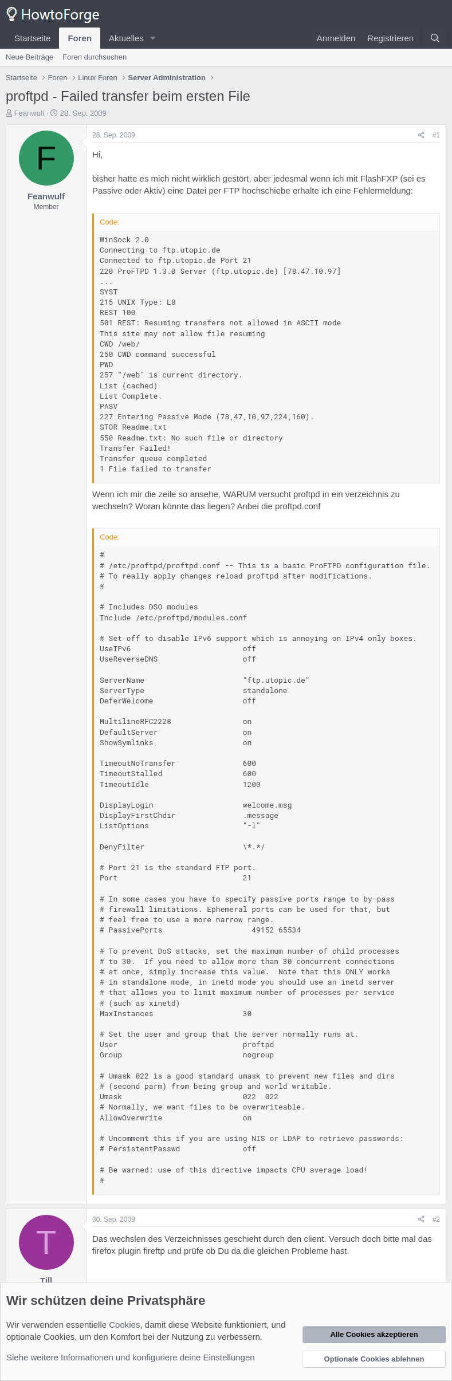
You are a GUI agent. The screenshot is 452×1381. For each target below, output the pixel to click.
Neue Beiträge (29, 57)
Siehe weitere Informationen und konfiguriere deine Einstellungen (130, 1357)
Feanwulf (29, 113)
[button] (153, 38)
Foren (80, 38)
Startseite (32, 38)
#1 (436, 135)
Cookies (124, 1324)
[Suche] (435, 38)
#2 (436, 1219)
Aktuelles (126, 38)
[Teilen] (421, 135)
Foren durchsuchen (94, 57)
